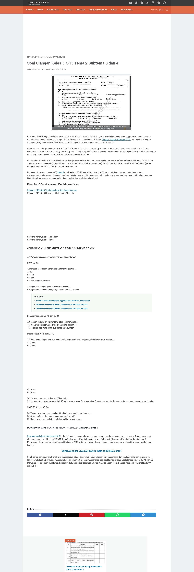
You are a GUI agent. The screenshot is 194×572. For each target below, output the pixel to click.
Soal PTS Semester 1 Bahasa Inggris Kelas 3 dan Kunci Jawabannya (63, 314)
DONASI (115, 10)
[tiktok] (137, 3)
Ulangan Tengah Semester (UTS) (64, 144)
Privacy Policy (97, 563)
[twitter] (148, 3)
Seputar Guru (54, 10)
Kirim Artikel (128, 10)
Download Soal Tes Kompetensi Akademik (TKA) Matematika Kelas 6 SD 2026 (148, 55)
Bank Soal (82, 10)
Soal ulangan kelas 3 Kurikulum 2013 (43, 452)
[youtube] (131, 3)
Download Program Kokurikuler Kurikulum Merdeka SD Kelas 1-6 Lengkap (147, 166)
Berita (42, 10)
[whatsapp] (165, 3)
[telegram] (159, 3)
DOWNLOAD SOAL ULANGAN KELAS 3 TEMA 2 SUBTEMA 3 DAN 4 (74, 470)
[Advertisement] (74, 35)
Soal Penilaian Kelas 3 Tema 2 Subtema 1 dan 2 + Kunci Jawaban (61, 322)
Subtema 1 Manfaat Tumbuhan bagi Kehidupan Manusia (52, 203)
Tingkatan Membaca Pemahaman (147, 84)
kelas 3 (61, 182)
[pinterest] (74, 537)
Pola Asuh (69, 10)
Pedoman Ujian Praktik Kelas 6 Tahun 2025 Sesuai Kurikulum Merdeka (145, 67)
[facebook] (143, 3)
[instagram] (154, 3)
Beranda (31, 10)
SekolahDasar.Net (100, 568)
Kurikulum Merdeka (100, 10)
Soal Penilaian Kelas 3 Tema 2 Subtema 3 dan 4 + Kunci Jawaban (61, 318)
